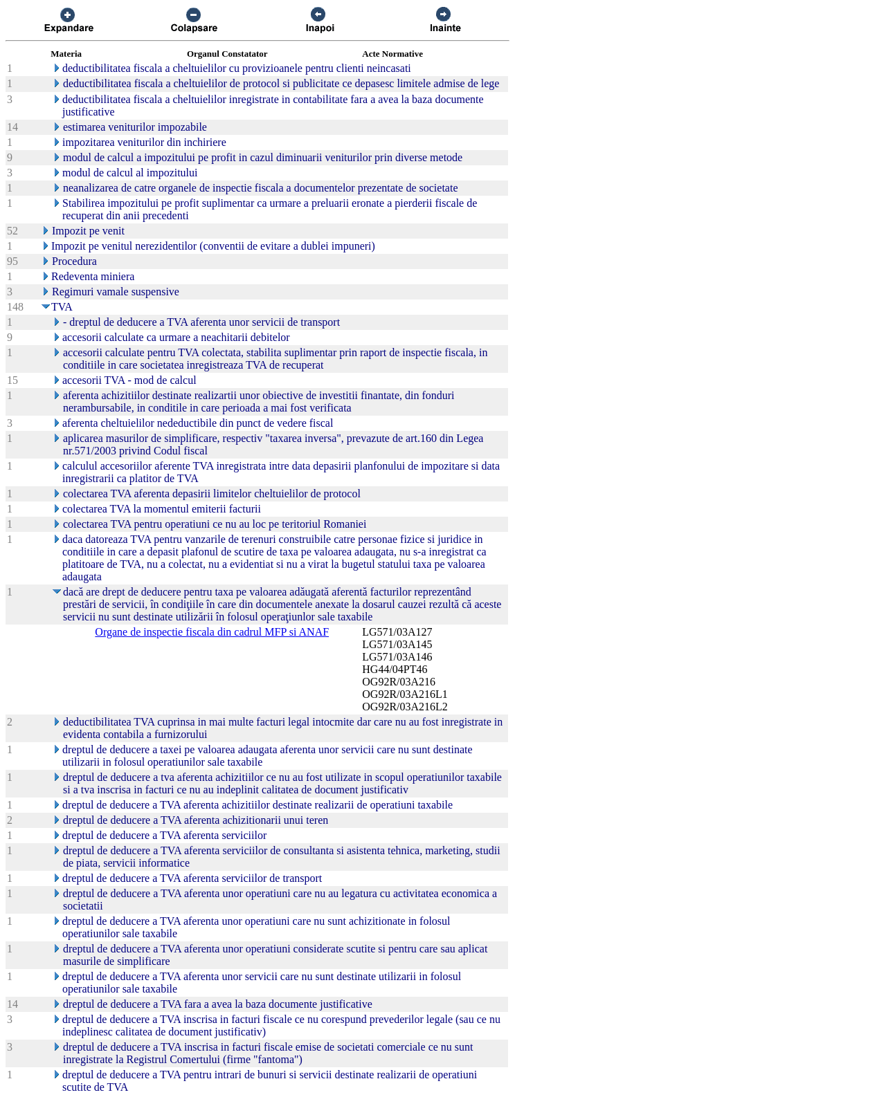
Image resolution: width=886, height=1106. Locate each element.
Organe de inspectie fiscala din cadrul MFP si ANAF (212, 632)
